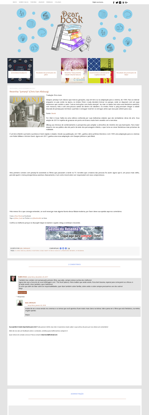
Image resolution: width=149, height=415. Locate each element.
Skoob (53, 113)
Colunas (58, 2)
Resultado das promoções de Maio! (126, 74)
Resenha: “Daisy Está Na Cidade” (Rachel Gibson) (73, 74)
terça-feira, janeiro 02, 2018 (37, 305)
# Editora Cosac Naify (40, 250)
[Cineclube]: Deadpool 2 (19, 73)
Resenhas (49, 2)
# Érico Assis (54, 250)
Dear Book (18, 216)
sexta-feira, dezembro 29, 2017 (37, 277)
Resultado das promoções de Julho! (46, 74)
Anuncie (41, 2)
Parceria (33, 2)
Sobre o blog (23, 2)
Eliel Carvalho (30, 303)
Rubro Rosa (22, 277)
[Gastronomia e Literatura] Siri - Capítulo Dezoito (100, 74)
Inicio (15, 2)
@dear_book (18, 218)
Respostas (21, 297)
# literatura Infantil (67, 250)
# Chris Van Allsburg (23, 250)
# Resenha (80, 250)
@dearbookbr (36, 218)
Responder (22, 292)
